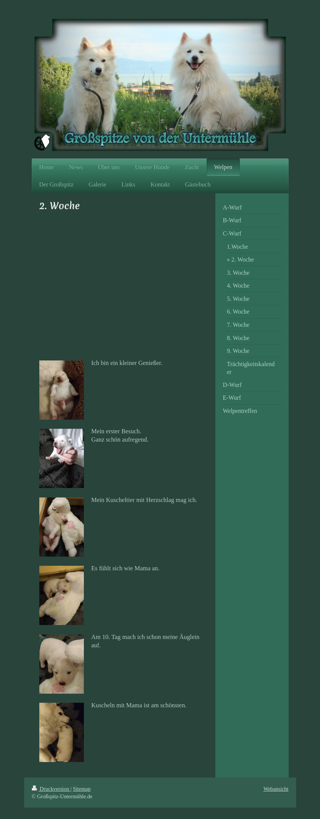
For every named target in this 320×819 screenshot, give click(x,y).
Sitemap (82, 789)
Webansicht (275, 789)
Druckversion (51, 789)
